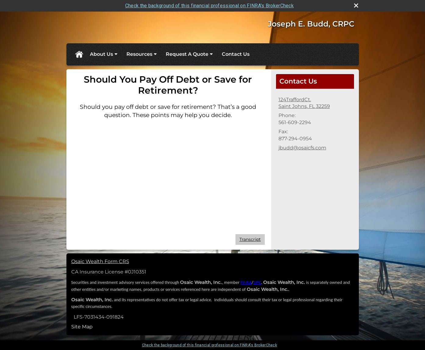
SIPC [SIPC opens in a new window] (257, 282)
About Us (101, 54)
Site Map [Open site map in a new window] (82, 327)
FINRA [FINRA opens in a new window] (245, 282)
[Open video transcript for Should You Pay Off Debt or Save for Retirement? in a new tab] (250, 239)
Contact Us (236, 54)
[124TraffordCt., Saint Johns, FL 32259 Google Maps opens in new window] (304, 103)
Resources (139, 54)
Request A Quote (187, 54)
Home (79, 54)
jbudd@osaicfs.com (302, 148)
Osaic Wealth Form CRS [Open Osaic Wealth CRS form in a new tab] (100, 261)
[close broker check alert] (356, 5)
